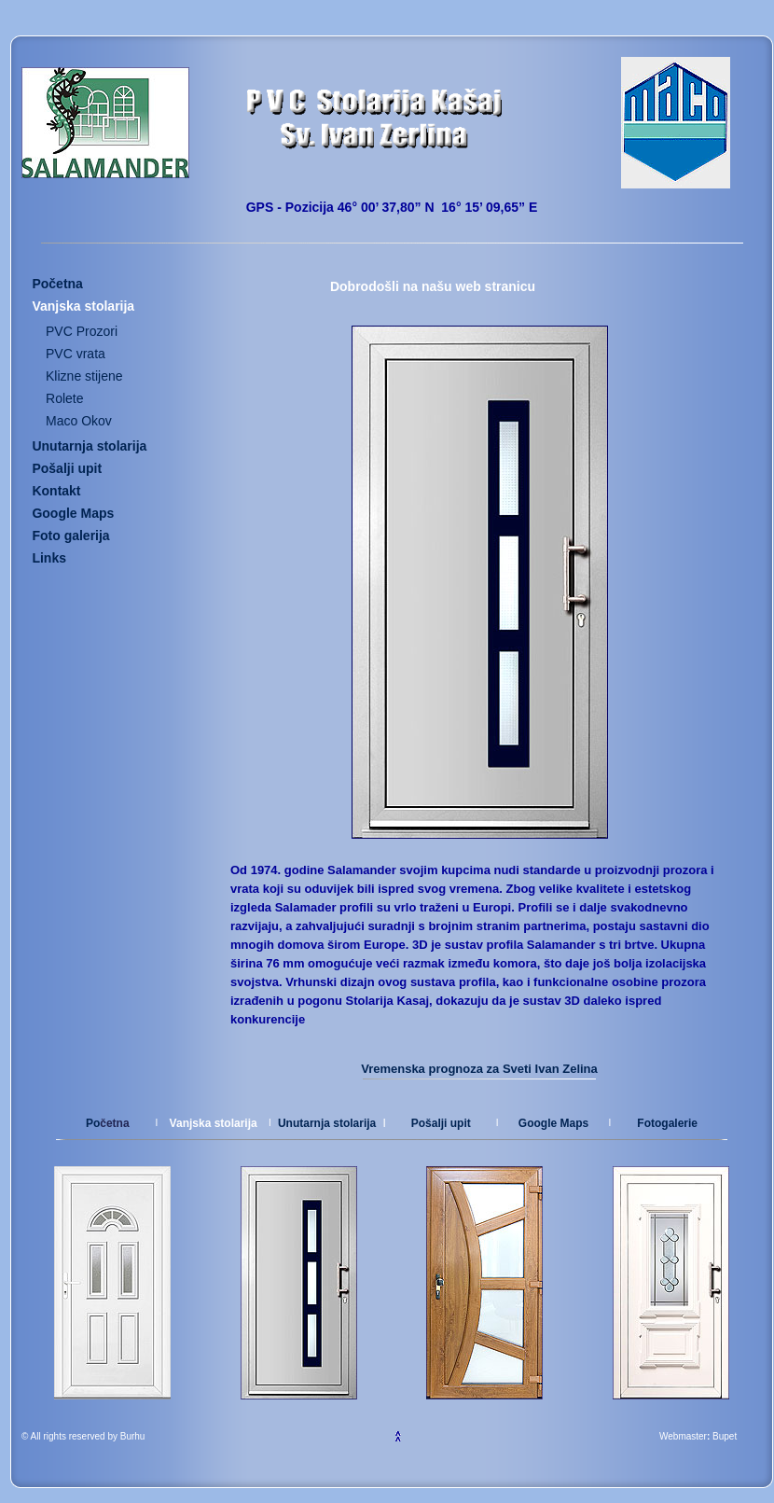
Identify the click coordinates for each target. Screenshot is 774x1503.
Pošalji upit (67, 468)
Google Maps (553, 1123)
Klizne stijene (84, 376)
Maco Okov (79, 420)
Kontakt (56, 490)
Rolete (64, 398)
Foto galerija (70, 535)
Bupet (724, 1436)
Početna (57, 283)
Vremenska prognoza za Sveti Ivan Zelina (479, 1069)
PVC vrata (75, 353)
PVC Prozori (81, 331)
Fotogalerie (667, 1123)
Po (93, 1123)
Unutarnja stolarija (327, 1123)
